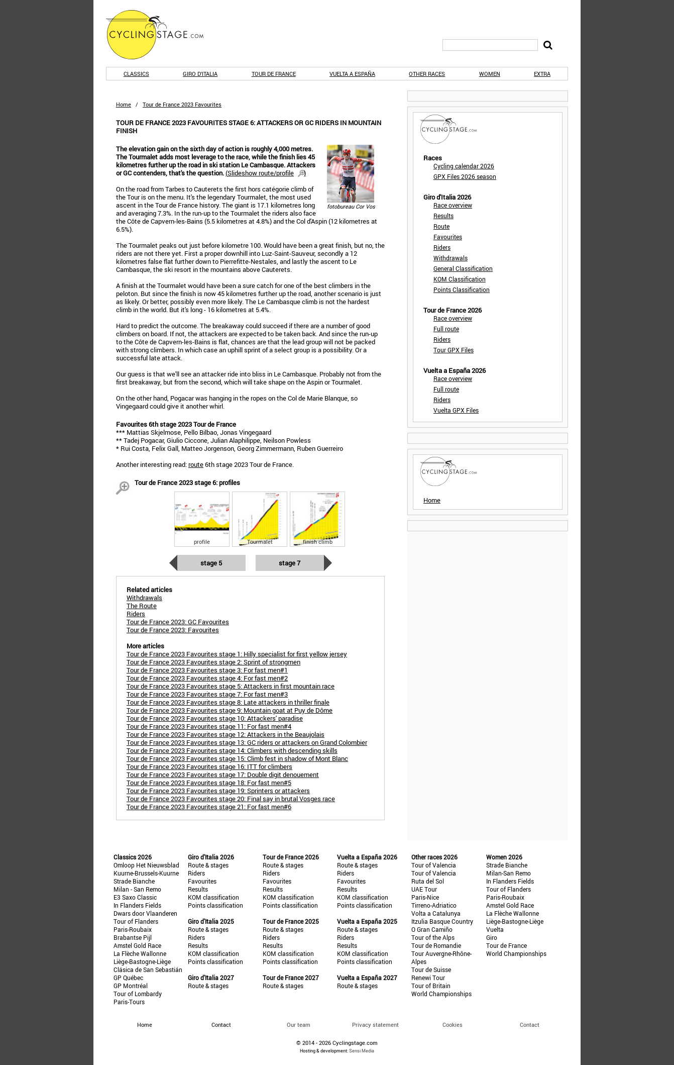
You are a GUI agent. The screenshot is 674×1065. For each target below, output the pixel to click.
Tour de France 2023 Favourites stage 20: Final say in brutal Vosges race (231, 798)
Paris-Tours (129, 1002)
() (266, 172)
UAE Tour (424, 889)
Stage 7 (289, 562)
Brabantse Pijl (133, 937)
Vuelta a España (352, 73)
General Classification (463, 268)
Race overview (452, 205)
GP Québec (128, 978)
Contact (529, 1024)
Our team (298, 1024)
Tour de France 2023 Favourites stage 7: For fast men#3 (207, 694)
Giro (491, 937)
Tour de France (274, 73)
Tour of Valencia (433, 865)
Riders (442, 247)
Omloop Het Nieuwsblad (146, 865)
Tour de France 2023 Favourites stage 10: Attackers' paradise (215, 718)
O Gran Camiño (432, 929)
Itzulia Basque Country (442, 921)
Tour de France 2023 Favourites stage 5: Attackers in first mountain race (230, 686)
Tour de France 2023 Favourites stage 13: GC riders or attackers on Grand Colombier (247, 742)
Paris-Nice (425, 897)
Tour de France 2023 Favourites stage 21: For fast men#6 (209, 806)
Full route (446, 329)
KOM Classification (459, 279)
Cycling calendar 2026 (463, 166)
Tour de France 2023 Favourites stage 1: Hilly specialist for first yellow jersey (237, 653)
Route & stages (208, 865)
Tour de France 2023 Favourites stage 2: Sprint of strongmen (213, 661)
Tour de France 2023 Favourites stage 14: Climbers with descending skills (232, 750)
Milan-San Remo (508, 873)
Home (123, 104)
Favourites (447, 237)
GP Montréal (131, 986)
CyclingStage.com (161, 34)
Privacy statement (375, 1024)
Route (441, 226)
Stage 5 (211, 562)
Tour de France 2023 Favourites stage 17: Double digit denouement (223, 774)
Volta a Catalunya (436, 913)
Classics (136, 73)
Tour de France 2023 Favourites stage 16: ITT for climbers (209, 766)
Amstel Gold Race (137, 945)
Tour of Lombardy (138, 994)
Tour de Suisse (431, 969)
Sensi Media (361, 1050)
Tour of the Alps (433, 937)
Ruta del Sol (427, 881)
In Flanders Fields (137, 905)
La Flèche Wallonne (140, 953)
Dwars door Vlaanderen (145, 913)
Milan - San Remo (137, 889)
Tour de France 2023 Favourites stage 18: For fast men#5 (209, 782)
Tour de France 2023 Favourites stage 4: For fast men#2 (207, 678)
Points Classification (461, 289)
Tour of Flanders (136, 921)
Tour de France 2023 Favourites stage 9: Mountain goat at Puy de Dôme (229, 710)
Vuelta (495, 929)
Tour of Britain (431, 986)
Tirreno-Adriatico (434, 905)
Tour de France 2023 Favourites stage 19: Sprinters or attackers (218, 790)
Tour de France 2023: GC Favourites (178, 621)
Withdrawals (450, 258)
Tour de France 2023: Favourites (173, 629)
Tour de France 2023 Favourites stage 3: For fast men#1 (207, 669)
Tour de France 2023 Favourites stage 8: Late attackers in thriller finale (228, 702)
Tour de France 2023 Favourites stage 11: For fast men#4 (209, 726)
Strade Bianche (134, 881)
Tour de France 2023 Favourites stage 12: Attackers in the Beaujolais (225, 734)
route (195, 464)
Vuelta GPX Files (456, 410)
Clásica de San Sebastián (148, 969)
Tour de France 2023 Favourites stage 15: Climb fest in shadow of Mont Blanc (237, 758)
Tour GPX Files (453, 350)
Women (489, 73)
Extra (542, 73)
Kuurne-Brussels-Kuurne (146, 873)
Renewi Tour (428, 978)
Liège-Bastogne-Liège (142, 961)
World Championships (441, 994)
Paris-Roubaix (133, 929)
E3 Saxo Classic (135, 897)
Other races (427, 73)
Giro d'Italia (200, 73)
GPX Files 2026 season (464, 176)
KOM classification (213, 897)
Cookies (452, 1024)
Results (443, 216)
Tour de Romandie (436, 945)
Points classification (215, 905)
